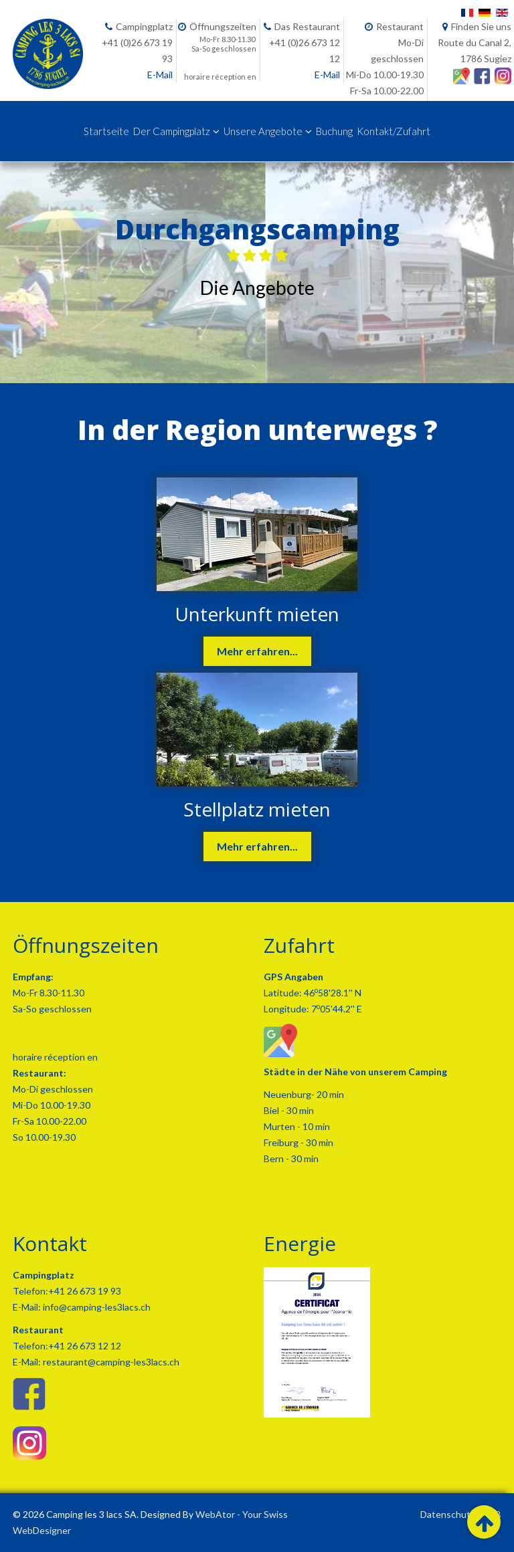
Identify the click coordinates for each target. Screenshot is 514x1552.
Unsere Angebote (263, 131)
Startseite (106, 131)
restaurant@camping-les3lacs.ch (110, 1361)
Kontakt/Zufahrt (393, 131)
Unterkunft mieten (257, 614)
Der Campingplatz (171, 131)
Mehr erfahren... (257, 651)
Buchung (334, 131)
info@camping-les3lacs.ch (96, 1307)
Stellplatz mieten (257, 809)
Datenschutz (447, 1514)
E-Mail (160, 74)
